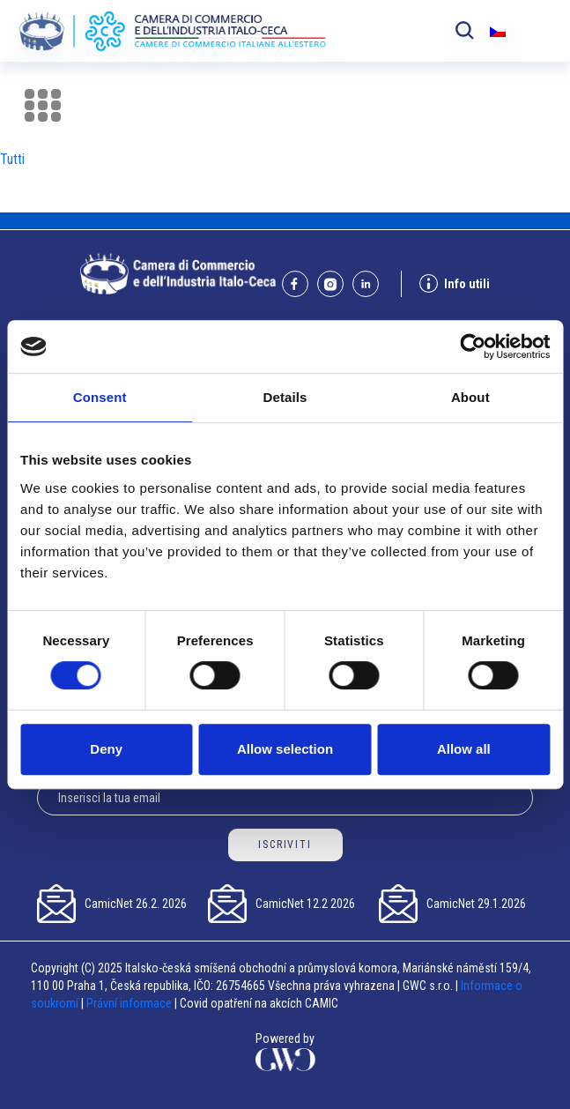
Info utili (454, 283)
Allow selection (285, 748)
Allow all (464, 748)
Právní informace (129, 1003)
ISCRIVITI (284, 844)
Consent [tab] (100, 397)
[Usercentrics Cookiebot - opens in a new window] (473, 346)
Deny (106, 748)
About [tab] (470, 397)
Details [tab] (285, 397)
